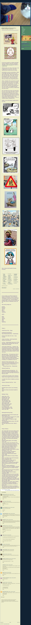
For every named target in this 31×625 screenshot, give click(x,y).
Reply (3, 517)
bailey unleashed (4, 275)
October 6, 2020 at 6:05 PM (8, 572)
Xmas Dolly (15, 280)
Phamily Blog (4, 279)
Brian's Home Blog (5, 549)
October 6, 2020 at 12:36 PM (12, 558)
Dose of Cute (9, 279)
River (3, 501)
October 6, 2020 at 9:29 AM (11, 549)
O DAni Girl (15, 275)
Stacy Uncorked (10, 64)
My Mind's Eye (15, 276)
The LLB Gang (10, 280)
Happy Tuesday (4, 274)
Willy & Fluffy (9, 278)
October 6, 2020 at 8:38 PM (12, 577)
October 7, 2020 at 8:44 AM (9, 582)
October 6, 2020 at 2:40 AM (11, 507)
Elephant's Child (5, 494)
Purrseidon (9, 276)
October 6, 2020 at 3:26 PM (9, 564)
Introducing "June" (9, 277)
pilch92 (3, 572)
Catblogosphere (16, 279)
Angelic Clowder (4, 280)
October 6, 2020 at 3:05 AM (11, 513)
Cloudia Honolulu (16, 281)
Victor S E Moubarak (5, 507)
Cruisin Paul (4, 525)
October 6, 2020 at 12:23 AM (10, 494)
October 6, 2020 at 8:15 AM (9, 525)
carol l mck (4, 582)
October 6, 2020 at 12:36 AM (7, 501)
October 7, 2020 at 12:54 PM (11, 591)
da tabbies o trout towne (6, 558)
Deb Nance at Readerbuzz (6, 577)
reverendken (15, 278)
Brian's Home (4, 278)
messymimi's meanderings (9, 3)
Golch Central (4, 281)
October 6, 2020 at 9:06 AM (6, 544)
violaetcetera (4, 564)
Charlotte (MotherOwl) (5, 513)
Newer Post (2, 622)
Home (10, 622)
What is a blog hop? (4, 287)
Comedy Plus (4, 65)
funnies (8, 490)
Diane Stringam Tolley (5, 591)
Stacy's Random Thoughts (16, 490)
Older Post (18, 622)
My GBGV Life (5, 276)
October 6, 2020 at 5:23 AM (9, 519)
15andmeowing (16, 277)
